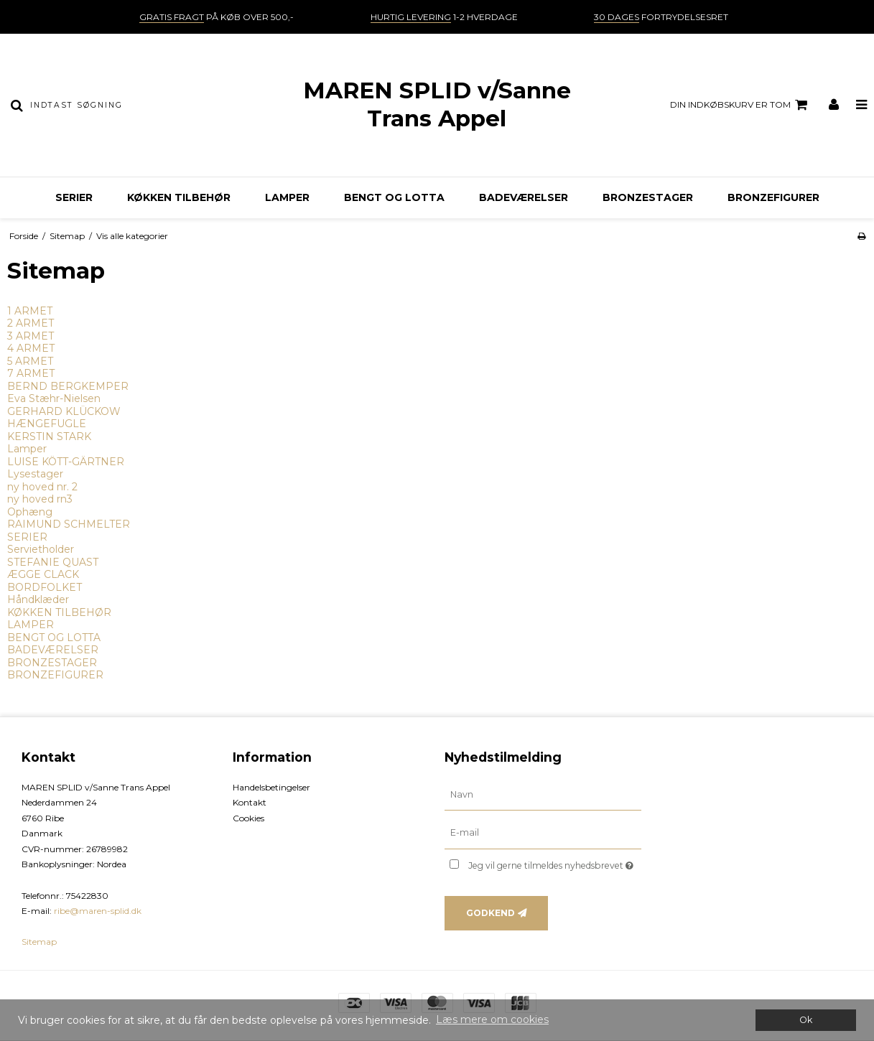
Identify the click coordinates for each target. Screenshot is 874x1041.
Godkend (490, 912)
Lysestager (35, 473)
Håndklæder (38, 599)
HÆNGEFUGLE (46, 423)
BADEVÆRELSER (523, 197)
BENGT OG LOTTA (394, 197)
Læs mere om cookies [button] (492, 1019)
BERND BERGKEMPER (68, 386)
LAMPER (287, 197)
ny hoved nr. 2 (42, 486)
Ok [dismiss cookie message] (805, 1019)
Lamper (27, 448)
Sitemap (39, 941)
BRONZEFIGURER (773, 197)
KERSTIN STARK (49, 436)
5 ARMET (30, 361)
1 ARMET (29, 310)
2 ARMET (30, 323)
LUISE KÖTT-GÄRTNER (65, 461)
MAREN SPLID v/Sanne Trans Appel (437, 104)
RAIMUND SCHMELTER (68, 524)
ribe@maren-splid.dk (97, 910)
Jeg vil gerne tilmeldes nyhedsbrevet (554, 862)
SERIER (74, 197)
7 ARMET (31, 373)
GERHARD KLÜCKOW (64, 411)
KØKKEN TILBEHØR (179, 197)
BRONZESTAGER (648, 197)
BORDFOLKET (44, 587)
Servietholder (40, 549)
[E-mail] (543, 832)
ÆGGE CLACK (43, 574)
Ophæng (29, 511)
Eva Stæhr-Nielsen (54, 398)
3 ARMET (30, 336)
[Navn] (543, 794)
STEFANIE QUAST (52, 562)
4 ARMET (31, 348)
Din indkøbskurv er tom (741, 104)
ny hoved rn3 (40, 499)
